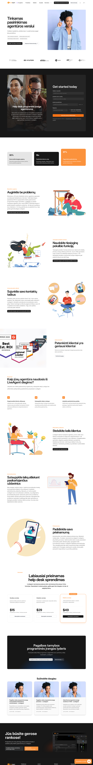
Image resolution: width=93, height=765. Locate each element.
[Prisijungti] (80, 3)
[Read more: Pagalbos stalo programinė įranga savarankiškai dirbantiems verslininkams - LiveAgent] (19, 698)
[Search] (52, 3)
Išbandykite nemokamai (20, 616)
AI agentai (20, 2)
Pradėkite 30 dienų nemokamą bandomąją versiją (41, 659)
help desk (28, 116)
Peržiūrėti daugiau (60, 356)
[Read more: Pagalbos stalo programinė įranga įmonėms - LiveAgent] (46, 698)
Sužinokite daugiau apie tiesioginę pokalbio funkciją (65, 260)
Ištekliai (35, 2)
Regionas (55, 107)
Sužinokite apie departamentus (60, 449)
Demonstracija (74, 2)
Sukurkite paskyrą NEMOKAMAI (68, 115)
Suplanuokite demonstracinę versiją (30, 748)
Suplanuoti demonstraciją (31, 43)
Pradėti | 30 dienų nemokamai (15, 43)
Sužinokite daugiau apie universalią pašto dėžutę (19, 311)
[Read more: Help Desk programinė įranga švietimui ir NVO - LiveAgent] (73, 698)
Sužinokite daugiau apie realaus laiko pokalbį (18, 212)
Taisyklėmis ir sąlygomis (71, 118)
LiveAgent (27, 201)
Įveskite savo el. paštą (57, 96)
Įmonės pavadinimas (57, 102)
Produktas (28, 2)
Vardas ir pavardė (56, 90)
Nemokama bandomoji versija (61, 2)
